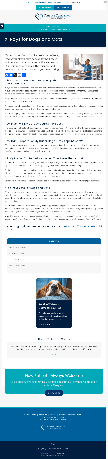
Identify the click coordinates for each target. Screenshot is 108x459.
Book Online (45, 8)
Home (26, 415)
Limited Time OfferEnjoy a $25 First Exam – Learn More (51, 27)
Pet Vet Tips (16, 259)
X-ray (10, 113)
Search (66, 449)
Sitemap (59, 449)
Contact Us (54, 393)
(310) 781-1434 (74, 2)
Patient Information (18, 247)
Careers (71, 415)
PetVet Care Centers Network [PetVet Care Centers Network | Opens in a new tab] (56, 455)
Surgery (53, 415)
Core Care (43, 415)
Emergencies (63, 8)
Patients (62, 415)
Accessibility (52, 449)
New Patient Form (16, 253)
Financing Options (17, 265)
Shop (79, 415)
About (33, 415)
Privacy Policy (41, 449)
